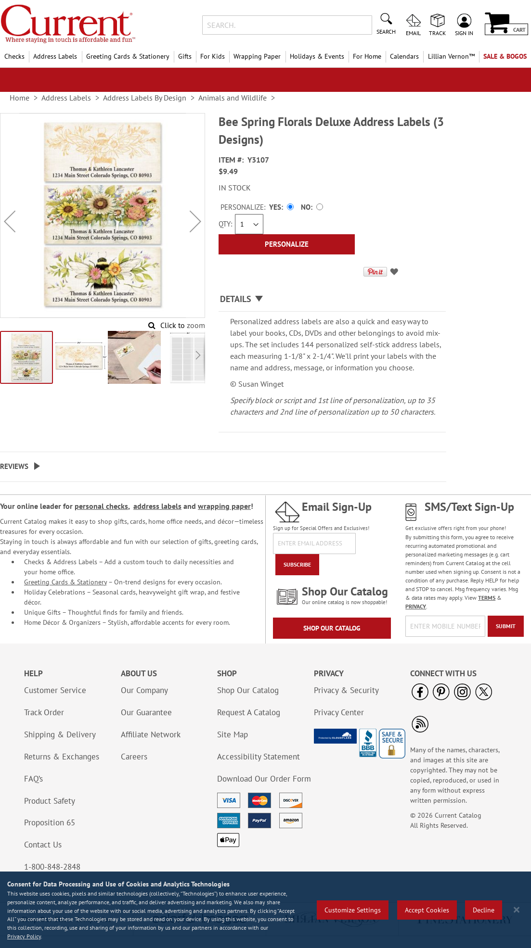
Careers (134, 756)
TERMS (486, 597)
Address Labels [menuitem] (55, 56)
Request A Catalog (248, 712)
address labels (157, 506)
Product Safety (49, 801)
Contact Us (43, 844)
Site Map (232, 734)
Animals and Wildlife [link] (232, 97)
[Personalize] (287, 244)
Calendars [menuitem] (404, 56)
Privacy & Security (346, 690)
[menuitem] (451, 56)
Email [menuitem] (413, 32)
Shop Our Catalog (332, 628)
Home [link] (19, 97)
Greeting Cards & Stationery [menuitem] (127, 56)
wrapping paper (224, 506)
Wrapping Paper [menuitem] (257, 56)
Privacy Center (339, 712)
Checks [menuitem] (14, 56)
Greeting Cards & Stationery (65, 582)
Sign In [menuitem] (464, 32)
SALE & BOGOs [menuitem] (505, 56)
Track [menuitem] (437, 32)
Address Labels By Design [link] (144, 97)
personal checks (101, 506)
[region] (265, 910)
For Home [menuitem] (367, 56)
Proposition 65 (49, 822)
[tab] (332, 299)
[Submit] (506, 626)
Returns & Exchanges (61, 756)
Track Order (44, 712)
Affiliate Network (151, 734)
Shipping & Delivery (60, 734)
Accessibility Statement (258, 756)
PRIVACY (415, 606)
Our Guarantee (146, 712)
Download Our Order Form (264, 778)
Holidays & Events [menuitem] (317, 56)
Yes (275, 207)
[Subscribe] (297, 564)
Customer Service (55, 690)
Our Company (144, 690)
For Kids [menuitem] (212, 56)
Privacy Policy (24, 936)
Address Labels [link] (66, 97)
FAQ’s (33, 778)
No (306, 207)
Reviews (14, 466)
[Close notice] (516, 910)
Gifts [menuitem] (185, 56)
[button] (9, 221)
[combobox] (287, 25)
